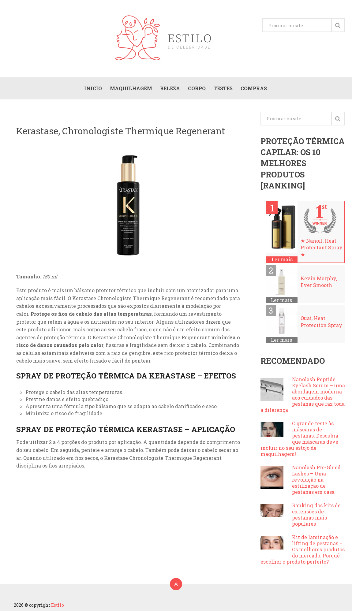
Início (93, 88)
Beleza (170, 88)
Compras (254, 88)
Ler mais (282, 259)
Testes (223, 88)
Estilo (57, 605)
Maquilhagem (131, 88)
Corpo (197, 88)
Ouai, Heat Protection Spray (321, 321)
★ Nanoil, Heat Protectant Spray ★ (322, 247)
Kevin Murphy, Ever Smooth (319, 281)
